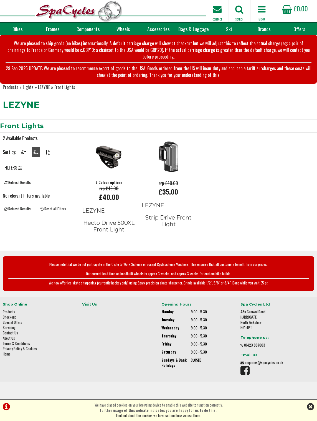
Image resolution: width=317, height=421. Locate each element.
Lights (28, 87)
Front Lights (64, 87)
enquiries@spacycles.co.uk (264, 362)
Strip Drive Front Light (168, 221)
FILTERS (13, 167)
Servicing (9, 327)
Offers (299, 28)
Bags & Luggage (193, 28)
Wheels (123, 28)
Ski (229, 28)
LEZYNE (44, 87)
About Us (9, 338)
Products (10, 87)
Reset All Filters (53, 208)
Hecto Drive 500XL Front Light (109, 226)
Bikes (17, 28)
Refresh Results (17, 182)
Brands (264, 28)
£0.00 (295, 8)
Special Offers (12, 322)
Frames (52, 28)
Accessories (158, 28)
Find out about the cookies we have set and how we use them (158, 415)
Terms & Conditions (16, 343)
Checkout (9, 317)
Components (88, 28)
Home (7, 354)
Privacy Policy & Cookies (20, 348)
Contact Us (10, 333)
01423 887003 (254, 345)
